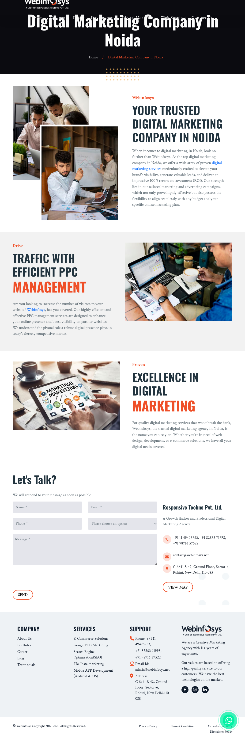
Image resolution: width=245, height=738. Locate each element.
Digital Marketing (139, 17)
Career (22, 651)
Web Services (173, 17)
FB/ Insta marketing (89, 664)
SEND (23, 594)
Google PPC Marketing (91, 645)
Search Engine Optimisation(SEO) (88, 654)
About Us (24, 638)
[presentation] (48, 576)
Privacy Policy (148, 726)
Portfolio (24, 645)
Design (79, 17)
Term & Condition (182, 726)
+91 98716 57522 (186, 543)
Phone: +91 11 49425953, (145, 641)
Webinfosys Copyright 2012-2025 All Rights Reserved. (49, 726)
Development (104, 17)
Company (59, 17)
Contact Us (202, 17)
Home (39, 17)
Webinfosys (36, 309)
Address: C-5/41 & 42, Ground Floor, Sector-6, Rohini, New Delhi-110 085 (152, 687)
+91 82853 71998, (213, 537)
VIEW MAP (178, 587)
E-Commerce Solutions (91, 638)
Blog (20, 658)
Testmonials (26, 664)
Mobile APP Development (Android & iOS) (93, 673)
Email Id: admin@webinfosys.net (152, 667)
